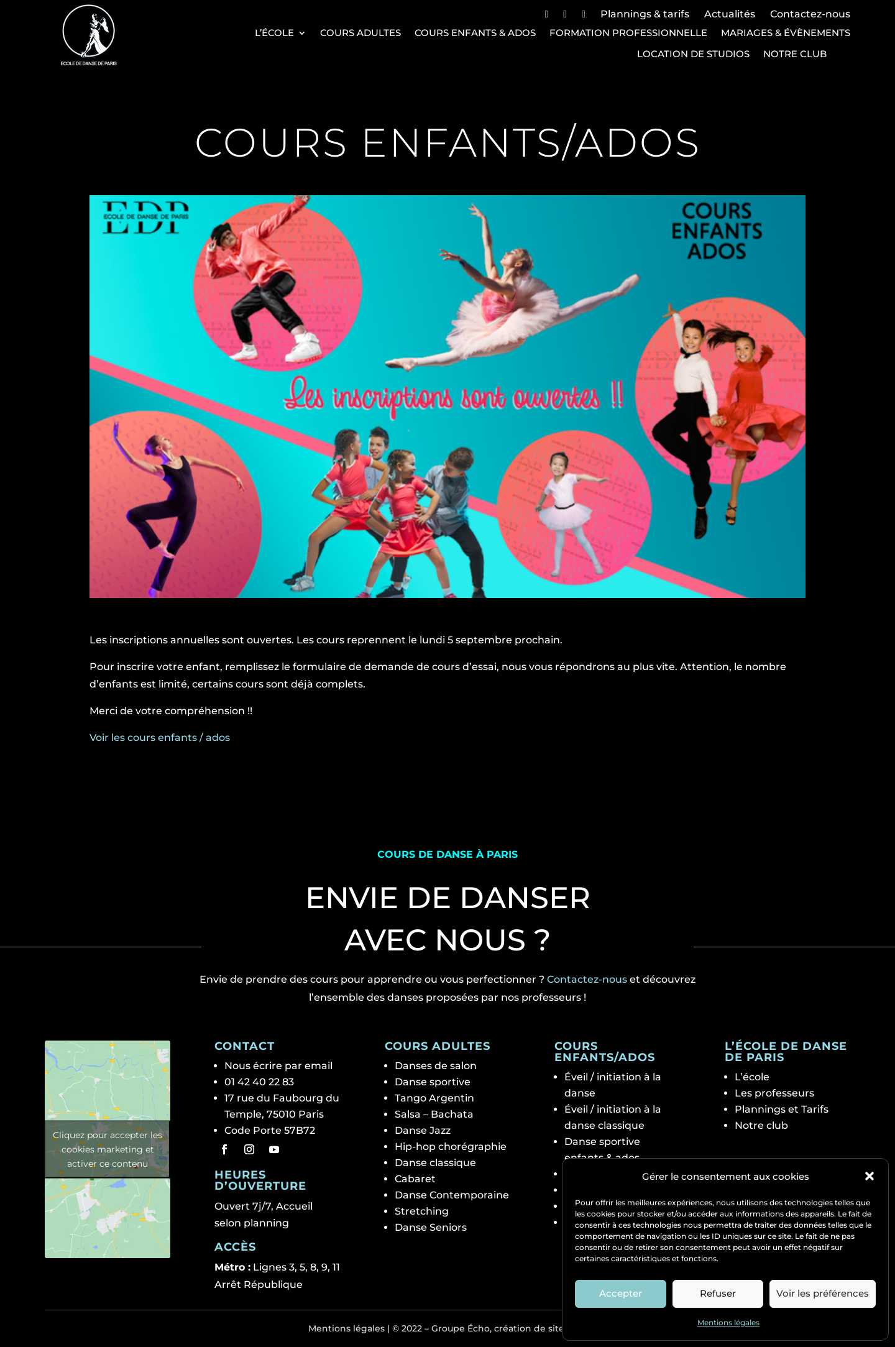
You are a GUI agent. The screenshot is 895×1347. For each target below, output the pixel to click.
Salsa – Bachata (434, 1114)
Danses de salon (436, 1066)
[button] (869, 1176)
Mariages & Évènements (785, 33)
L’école (274, 33)
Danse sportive (432, 1082)
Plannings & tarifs (644, 14)
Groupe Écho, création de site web (509, 1328)
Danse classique (435, 1163)
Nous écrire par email (278, 1066)
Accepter (620, 1293)
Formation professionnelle (628, 33)
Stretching (422, 1211)
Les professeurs (774, 1093)
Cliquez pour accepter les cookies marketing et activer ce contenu (107, 1149)
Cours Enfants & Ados (475, 33)
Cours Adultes (360, 33)
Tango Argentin (434, 1098)
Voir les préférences (822, 1293)
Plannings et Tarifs (781, 1109)
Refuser (718, 1293)
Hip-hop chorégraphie (451, 1146)
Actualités (729, 14)
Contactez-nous (810, 14)
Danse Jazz (423, 1130)
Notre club (795, 54)
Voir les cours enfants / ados (160, 737)
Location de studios (693, 54)
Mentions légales (728, 1322)
